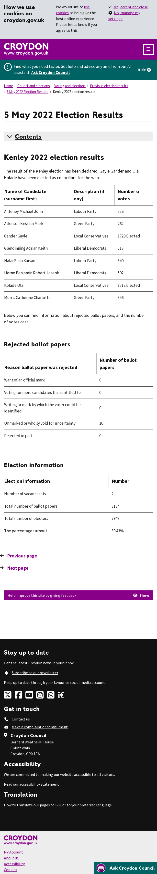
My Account (13, 852)
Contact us (21, 719)
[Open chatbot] (125, 868)
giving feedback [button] (63, 595)
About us (11, 857)
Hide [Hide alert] (142, 69)
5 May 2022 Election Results (27, 91)
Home (8, 85)
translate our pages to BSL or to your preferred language (64, 804)
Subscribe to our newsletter (35, 672)
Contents (28, 136)
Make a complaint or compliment (40, 726)
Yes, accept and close (130, 6)
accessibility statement (39, 784)
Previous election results (109, 85)
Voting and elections (70, 85)
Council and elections (33, 85)
